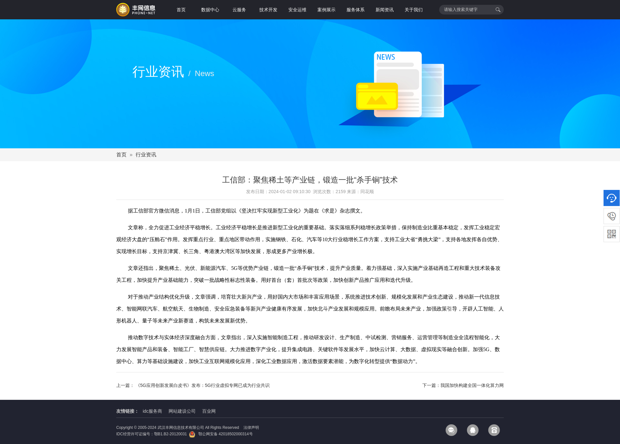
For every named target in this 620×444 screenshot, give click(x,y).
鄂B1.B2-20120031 (170, 434)
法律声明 (251, 427)
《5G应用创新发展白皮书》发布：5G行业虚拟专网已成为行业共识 (203, 385)
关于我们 (414, 9)
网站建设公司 (182, 411)
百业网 (209, 411)
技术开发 (268, 9)
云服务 (239, 9)
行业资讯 (146, 154)
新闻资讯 (385, 9)
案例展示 (326, 9)
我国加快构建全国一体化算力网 (472, 385)
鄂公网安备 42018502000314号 (221, 434)
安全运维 (297, 9)
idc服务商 (152, 411)
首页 (181, 9)
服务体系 (355, 9)
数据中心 (210, 9)
